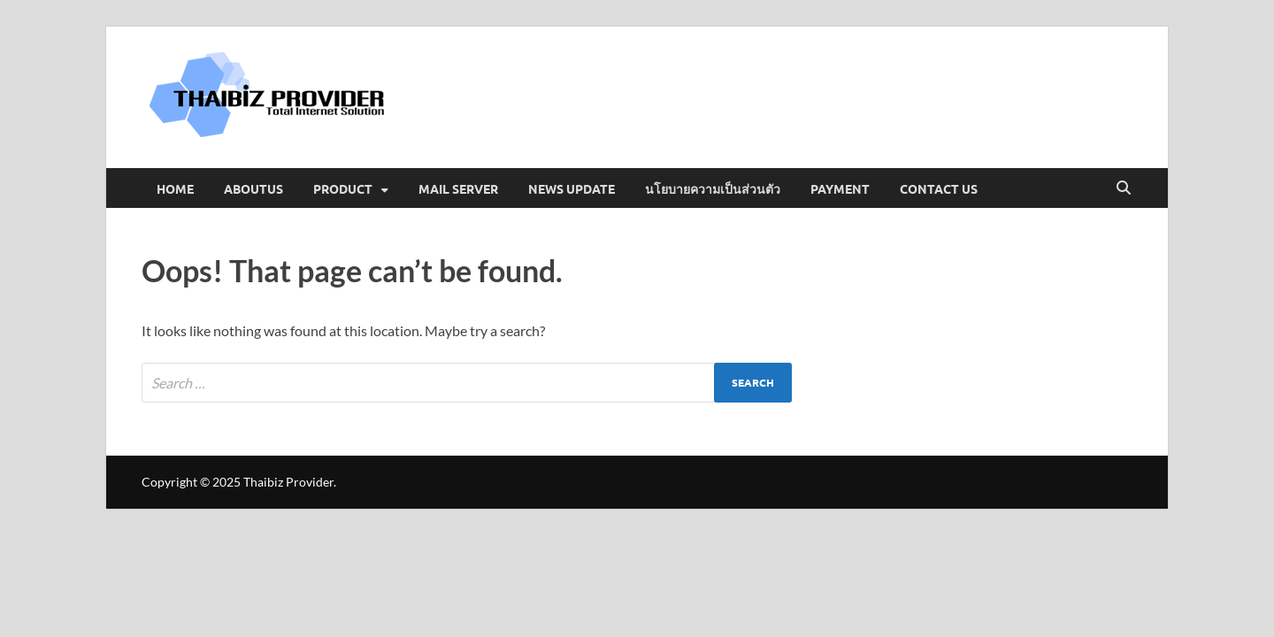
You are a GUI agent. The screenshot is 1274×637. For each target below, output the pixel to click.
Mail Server (458, 188)
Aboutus (253, 188)
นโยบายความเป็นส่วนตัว (712, 188)
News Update (571, 188)
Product (342, 188)
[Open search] (1123, 188)
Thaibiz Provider (288, 481)
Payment (840, 188)
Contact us (939, 188)
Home (175, 188)
